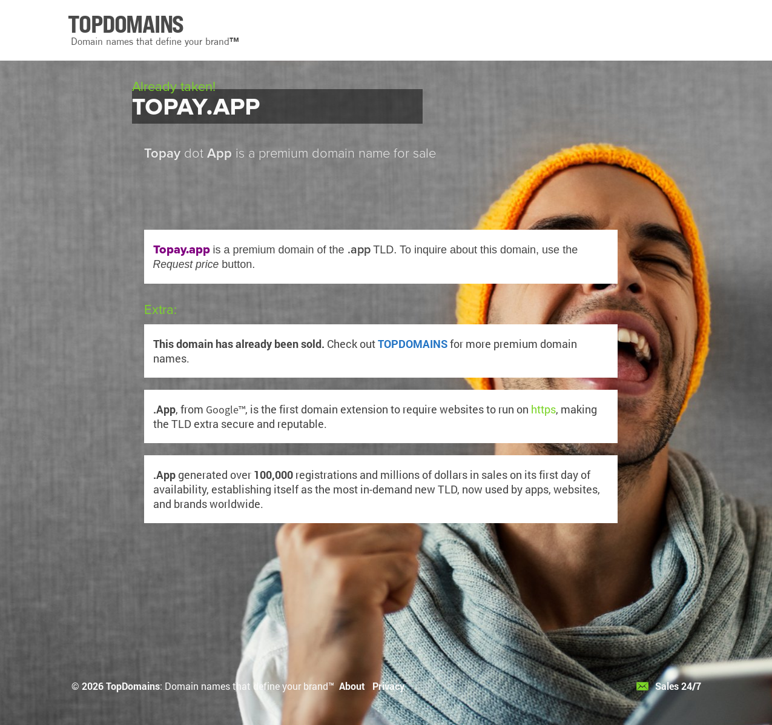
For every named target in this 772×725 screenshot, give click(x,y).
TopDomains (133, 686)
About (352, 686)
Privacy (388, 686)
